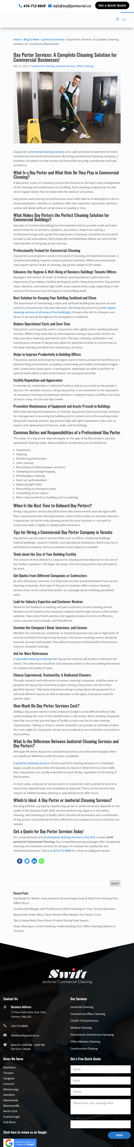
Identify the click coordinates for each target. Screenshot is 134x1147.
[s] (67, 883)
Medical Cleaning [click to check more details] (81, 1027)
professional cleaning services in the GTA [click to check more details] (69, 837)
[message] (100, 1106)
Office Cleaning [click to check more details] (85, 66)
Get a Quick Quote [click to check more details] (112, 5)
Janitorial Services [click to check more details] (53, 39)
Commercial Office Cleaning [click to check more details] (87, 1014)
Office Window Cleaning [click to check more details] (85, 1041)
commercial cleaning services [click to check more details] (46, 152)
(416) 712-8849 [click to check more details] (62, 851)
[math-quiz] (100, 1124)
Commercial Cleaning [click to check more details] (42, 66)
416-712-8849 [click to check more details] (34, 5)
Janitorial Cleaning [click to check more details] (81, 1007)
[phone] (100, 1092)
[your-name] (100, 1069)
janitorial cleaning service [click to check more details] (31, 763)
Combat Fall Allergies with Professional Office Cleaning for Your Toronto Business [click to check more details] (64, 909)
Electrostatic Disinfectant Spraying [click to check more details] (92, 1034)
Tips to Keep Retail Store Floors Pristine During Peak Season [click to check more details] (51, 920)
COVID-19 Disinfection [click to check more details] (84, 1021)
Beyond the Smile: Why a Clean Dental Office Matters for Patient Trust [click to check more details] (57, 914)
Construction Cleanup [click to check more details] (84, 1048)
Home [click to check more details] (17, 39)
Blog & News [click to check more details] (31, 39)
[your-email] (100, 1081)
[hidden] (117, 18)
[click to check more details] (26, 19)
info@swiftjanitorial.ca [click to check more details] (72, 5)
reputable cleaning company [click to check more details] (33, 659)
